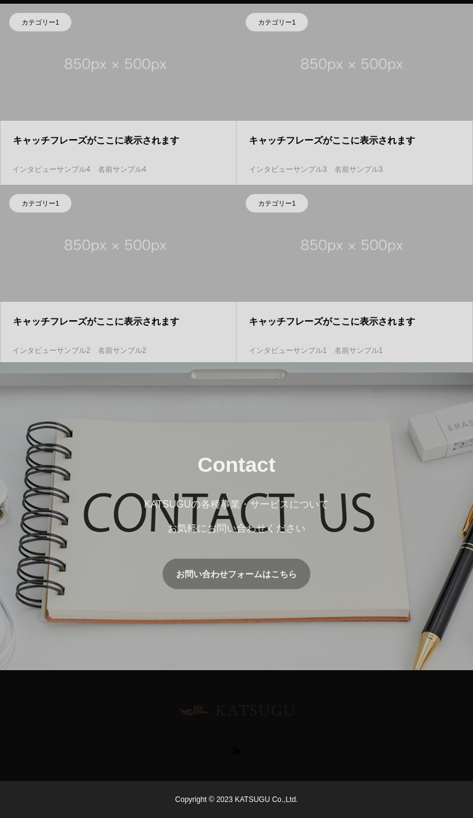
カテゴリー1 (40, 23)
